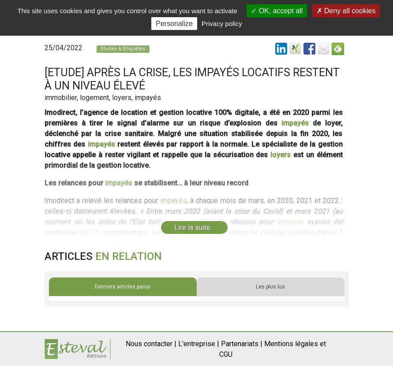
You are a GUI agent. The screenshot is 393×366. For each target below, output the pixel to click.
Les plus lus (270, 287)
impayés (295, 123)
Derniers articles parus (122, 287)
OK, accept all (277, 11)
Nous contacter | (151, 344)
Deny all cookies (346, 11)
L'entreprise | (198, 344)
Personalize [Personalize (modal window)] (174, 23)
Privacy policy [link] (222, 23)
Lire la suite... (194, 227)
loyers (280, 155)
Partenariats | (241, 344)
